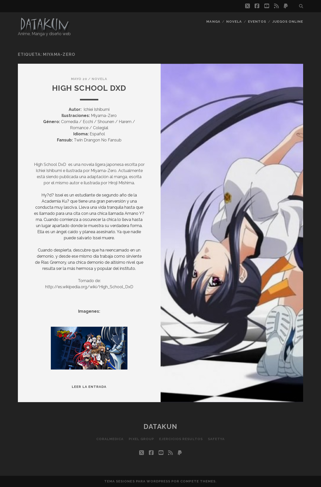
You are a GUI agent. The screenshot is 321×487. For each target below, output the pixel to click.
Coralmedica (110, 439)
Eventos (257, 21)
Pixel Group (141, 439)
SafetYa (216, 439)
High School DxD (89, 88)
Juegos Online (287, 21)
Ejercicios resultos (181, 439)
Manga (213, 21)
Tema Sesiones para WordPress (137, 481)
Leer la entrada (89, 387)
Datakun (160, 426)
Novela (234, 21)
